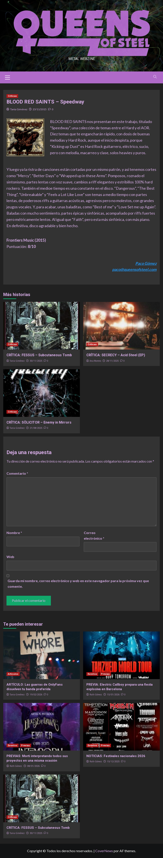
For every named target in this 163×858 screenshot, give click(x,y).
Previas (105, 674)
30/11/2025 (36, 360)
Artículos (13, 674)
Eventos (92, 674)
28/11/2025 (112, 360)
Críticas (12, 96)
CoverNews (104, 851)
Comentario (17, 473)
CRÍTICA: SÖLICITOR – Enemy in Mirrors (38, 422)
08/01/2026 (33, 766)
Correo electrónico (94, 535)
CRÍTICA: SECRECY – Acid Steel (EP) (115, 355)
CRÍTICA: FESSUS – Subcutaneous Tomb (39, 355)
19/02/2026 (36, 694)
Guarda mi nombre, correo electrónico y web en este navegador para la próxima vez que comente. (78, 583)
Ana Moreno (95, 360)
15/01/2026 (113, 694)
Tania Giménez (18, 109)
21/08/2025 (36, 428)
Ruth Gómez (96, 694)
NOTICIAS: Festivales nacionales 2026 (115, 756)
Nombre (14, 533)
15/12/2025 (113, 761)
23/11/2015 (40, 109)
